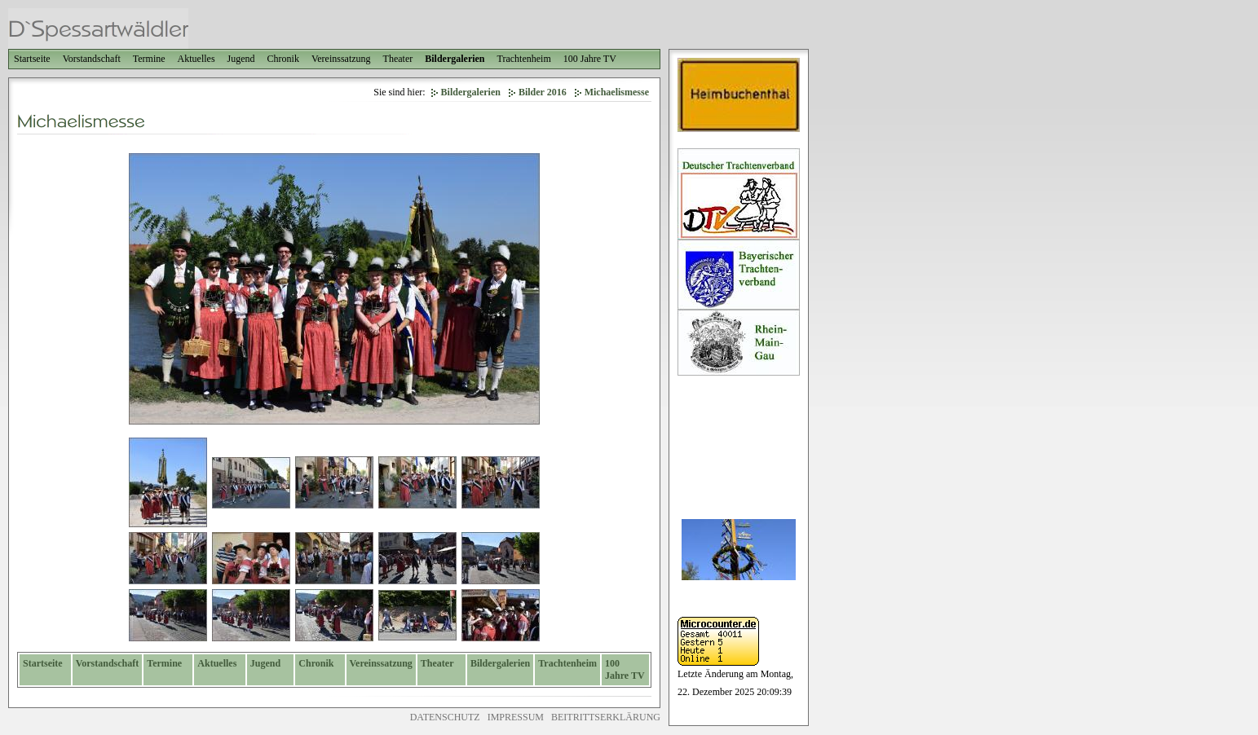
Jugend (241, 58)
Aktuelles (196, 58)
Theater (398, 58)
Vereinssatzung (341, 58)
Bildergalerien (454, 58)
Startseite (32, 58)
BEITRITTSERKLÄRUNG (605, 717)
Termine (149, 58)
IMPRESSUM (516, 717)
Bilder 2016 (543, 92)
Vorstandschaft (92, 58)
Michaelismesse (617, 92)
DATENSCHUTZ (445, 717)
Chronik (283, 58)
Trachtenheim (524, 58)
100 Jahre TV (589, 58)
